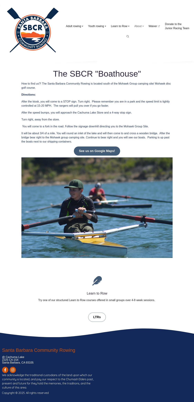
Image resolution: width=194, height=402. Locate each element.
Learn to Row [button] (119, 26)
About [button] (138, 26)
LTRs (97, 317)
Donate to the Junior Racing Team (177, 26)
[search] (128, 37)
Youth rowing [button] (96, 26)
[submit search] (128, 37)
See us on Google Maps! (97, 151)
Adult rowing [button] (73, 26)
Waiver (155, 27)
